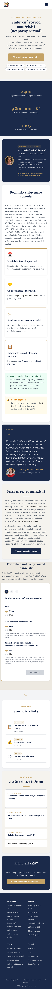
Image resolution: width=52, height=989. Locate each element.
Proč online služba (35, 960)
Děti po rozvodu (34, 931)
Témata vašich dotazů (15, 956)
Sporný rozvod (33, 912)
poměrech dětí (24, 361)
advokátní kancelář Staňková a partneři (30, 173)
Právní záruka (33, 956)
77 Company (21, 986)
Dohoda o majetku (14, 948)
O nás (30, 952)
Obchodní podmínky (13, 980)
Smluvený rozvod (14, 952)
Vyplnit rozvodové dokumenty (24, 881)
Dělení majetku (33, 935)
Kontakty (31, 948)
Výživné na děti (34, 927)
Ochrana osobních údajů (32, 980)
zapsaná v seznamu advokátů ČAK (29, 175)
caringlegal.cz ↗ (33, 472)
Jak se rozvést (12, 930)
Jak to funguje (33, 964)
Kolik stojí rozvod (13, 912)
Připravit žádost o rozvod (26, 551)
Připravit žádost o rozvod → (26, 57)
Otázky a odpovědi (14, 960)
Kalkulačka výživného (36, 923)
